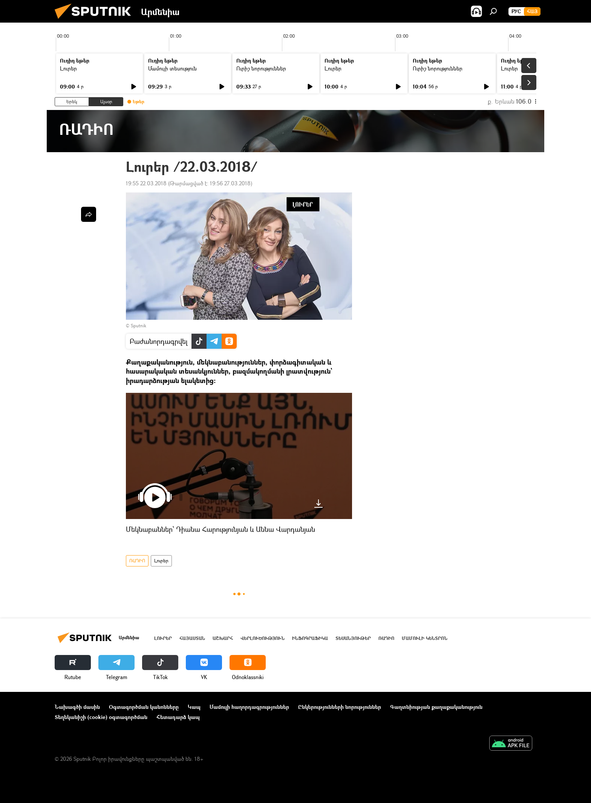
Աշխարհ (223, 638)
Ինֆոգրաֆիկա (310, 638)
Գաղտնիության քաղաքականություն (436, 706)
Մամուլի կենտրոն (424, 638)
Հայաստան (192, 638)
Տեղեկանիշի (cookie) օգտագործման (101, 717)
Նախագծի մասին (77, 706)
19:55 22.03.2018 (146, 183)
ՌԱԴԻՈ (137, 560)
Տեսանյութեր (353, 638)
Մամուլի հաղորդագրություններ (249, 706)
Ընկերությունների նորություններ (339, 706)
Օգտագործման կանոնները (144, 706)
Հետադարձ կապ (178, 717)
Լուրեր (68, 68)
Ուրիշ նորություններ (261, 68)
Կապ (194, 706)
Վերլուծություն (262, 638)
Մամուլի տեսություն (172, 68)
